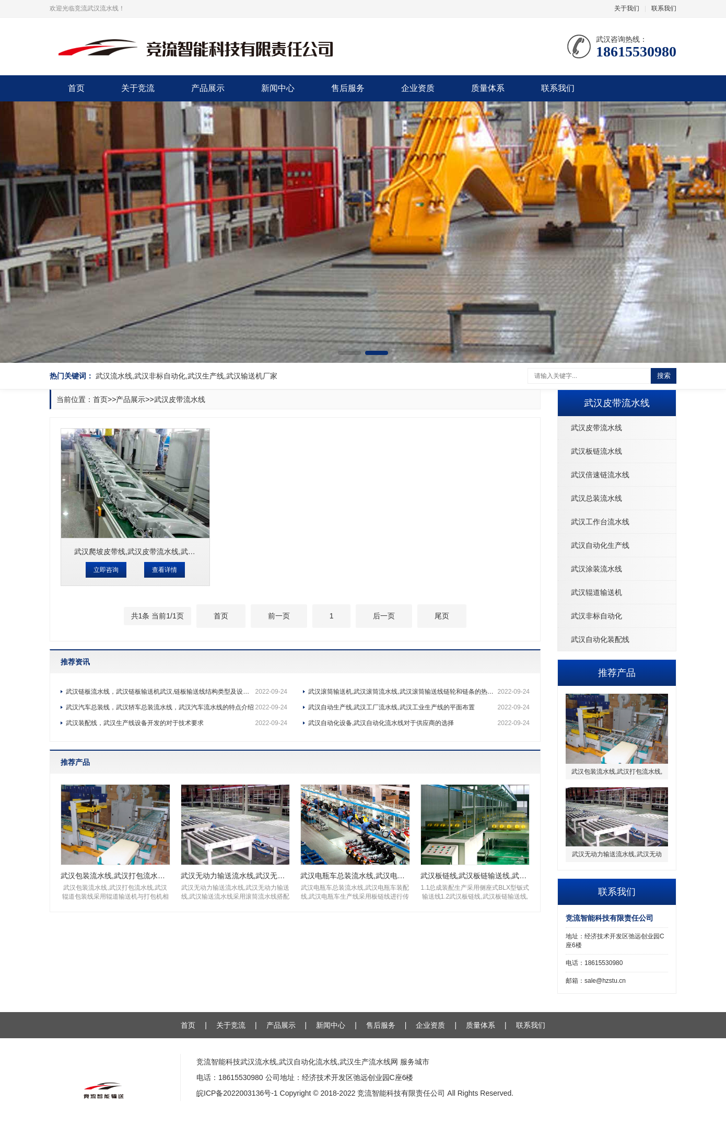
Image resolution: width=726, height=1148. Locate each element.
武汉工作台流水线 (600, 522)
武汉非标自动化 (596, 616)
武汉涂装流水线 (596, 569)
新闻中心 (278, 88)
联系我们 (663, 8)
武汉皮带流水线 (596, 427)
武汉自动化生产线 (600, 545)
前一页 (279, 616)
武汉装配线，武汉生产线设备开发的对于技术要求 (176, 723)
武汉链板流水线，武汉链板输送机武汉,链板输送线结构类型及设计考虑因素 (176, 691)
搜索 (664, 376)
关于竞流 (138, 88)
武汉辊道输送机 (596, 592)
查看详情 (164, 569)
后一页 (384, 616)
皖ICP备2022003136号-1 (237, 1093)
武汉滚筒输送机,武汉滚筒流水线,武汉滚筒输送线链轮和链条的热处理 (419, 691)
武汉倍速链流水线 (600, 474)
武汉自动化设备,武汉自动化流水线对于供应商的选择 (419, 723)
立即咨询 (106, 569)
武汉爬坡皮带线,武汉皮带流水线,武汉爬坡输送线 (153, 551)
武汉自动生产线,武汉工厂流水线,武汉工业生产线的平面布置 (419, 707)
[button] (349, 353)
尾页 (442, 616)
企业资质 (418, 88)
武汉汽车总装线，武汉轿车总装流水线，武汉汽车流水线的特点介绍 (176, 707)
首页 (76, 88)
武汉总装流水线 (596, 498)
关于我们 (626, 8)
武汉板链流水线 (596, 451)
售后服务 (348, 88)
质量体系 (488, 88)
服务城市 (414, 1062)
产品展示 (208, 88)
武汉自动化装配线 (600, 639)
